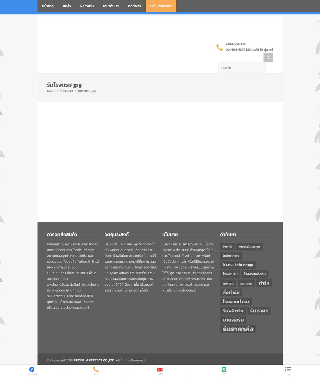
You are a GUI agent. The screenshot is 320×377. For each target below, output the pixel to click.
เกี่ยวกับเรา (111, 6)
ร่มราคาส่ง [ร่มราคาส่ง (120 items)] (238, 319)
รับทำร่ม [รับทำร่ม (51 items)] (246, 273)
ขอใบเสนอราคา (161, 6)
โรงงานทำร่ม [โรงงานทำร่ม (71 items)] (236, 292)
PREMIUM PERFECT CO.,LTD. (94, 350)
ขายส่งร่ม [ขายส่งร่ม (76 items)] (233, 310)
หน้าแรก (48, 6)
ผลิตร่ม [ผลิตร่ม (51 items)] (228, 273)
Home (51, 81)
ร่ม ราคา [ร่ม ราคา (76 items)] (259, 301)
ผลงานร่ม (87, 6)
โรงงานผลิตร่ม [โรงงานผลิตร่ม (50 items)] (255, 264)
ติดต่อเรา (134, 6)
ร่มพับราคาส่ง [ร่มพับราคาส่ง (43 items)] (231, 246)
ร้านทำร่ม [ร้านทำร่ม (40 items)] (227, 237)
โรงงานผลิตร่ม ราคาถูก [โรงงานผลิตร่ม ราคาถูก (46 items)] (238, 255)
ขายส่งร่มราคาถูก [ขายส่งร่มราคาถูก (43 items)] (249, 237)
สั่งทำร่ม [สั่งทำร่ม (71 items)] (231, 282)
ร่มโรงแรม (66, 81)
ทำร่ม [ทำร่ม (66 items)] (264, 273)
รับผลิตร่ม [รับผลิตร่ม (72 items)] (233, 301)
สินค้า (67, 6)
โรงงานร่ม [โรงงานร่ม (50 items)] (230, 264)
